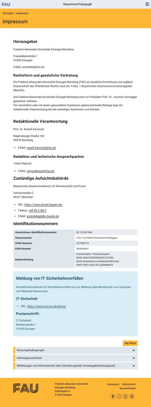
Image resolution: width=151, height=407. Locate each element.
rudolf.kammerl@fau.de (41, 147)
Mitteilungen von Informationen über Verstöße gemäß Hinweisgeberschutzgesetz (66, 365)
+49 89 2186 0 (37, 210)
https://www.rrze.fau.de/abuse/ (46, 306)
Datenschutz (129, 384)
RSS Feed (119, 396)
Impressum (113, 384)
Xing (131, 396)
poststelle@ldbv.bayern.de (43, 216)
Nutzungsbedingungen (30, 350)
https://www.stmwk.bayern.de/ (43, 204)
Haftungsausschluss (29, 358)
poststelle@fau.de (33, 67)
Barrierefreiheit (128, 388)
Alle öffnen (130, 343)
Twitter (125, 396)
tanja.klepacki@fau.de (40, 171)
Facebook (112, 396)
